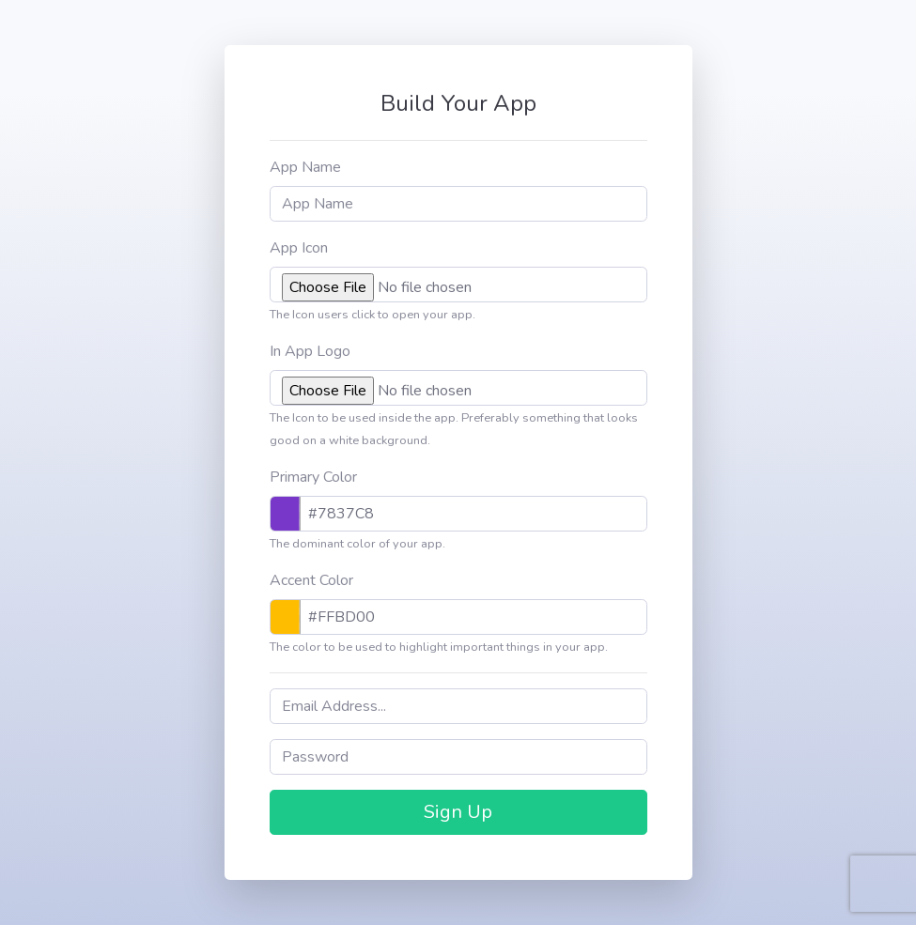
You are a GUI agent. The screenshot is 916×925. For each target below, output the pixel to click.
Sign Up (458, 812)
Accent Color (311, 580)
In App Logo (310, 351)
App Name (305, 167)
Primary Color (313, 477)
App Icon (299, 248)
